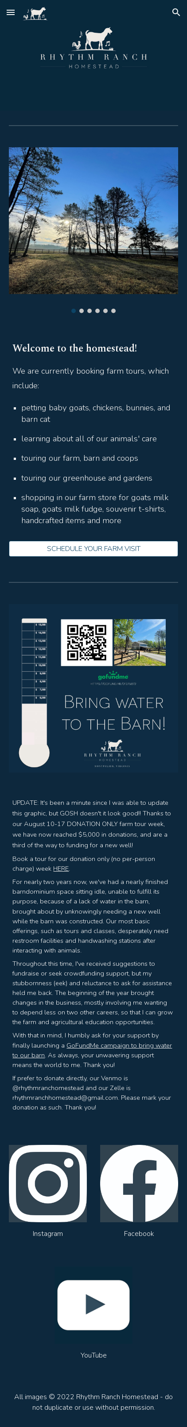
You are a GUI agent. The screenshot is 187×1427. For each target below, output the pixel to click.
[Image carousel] (93, 230)
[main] (93, 437)
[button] (10, 12)
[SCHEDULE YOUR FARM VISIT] (93, 549)
